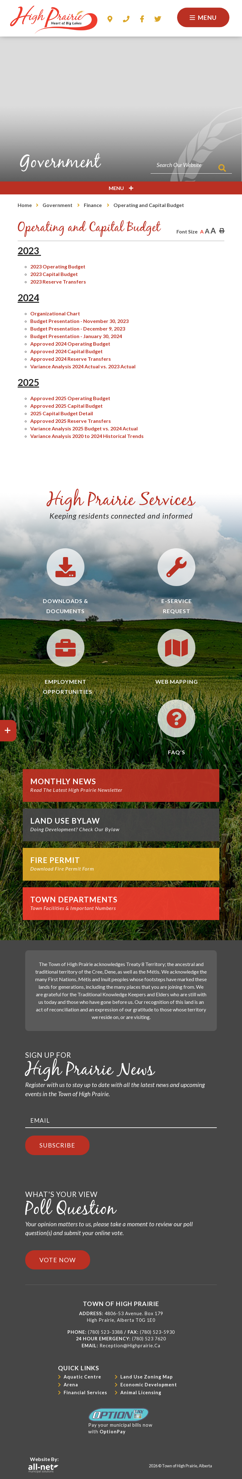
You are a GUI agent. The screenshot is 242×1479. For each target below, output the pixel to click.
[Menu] (203, 17)
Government (58, 205)
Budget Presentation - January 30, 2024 (76, 336)
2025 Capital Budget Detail (61, 413)
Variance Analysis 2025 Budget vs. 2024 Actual (84, 428)
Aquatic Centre (82, 1376)
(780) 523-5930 (157, 1332)
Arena (71, 1384)
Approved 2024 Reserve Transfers (70, 359)
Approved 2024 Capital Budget (66, 351)
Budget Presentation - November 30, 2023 (79, 321)
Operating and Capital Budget (148, 205)
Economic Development (148, 1384)
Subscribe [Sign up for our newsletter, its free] (57, 1145)
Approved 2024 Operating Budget (70, 344)
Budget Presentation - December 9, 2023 (77, 328)
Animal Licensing (140, 1392)
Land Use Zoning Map (146, 1376)
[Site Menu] (121, 187)
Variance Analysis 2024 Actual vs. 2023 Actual (83, 366)
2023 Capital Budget (54, 274)
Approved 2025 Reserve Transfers (70, 421)
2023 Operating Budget (57, 266)
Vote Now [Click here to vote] (57, 1259)
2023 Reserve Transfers (58, 282)
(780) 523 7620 (149, 1338)
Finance (93, 205)
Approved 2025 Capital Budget (66, 406)
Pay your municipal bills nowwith (120, 1421)
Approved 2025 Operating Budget (70, 398)
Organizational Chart (55, 313)
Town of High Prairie (53, 20)
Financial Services (85, 1392)
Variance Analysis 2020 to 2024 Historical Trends (87, 436)
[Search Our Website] (191, 165)
